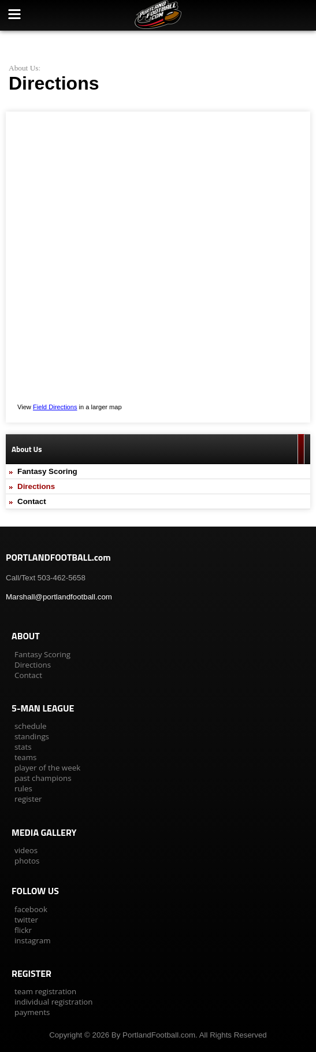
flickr (23, 930)
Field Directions (55, 406)
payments (32, 1012)
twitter (26, 919)
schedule (30, 726)
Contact (31, 501)
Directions (36, 486)
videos (26, 850)
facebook (30, 909)
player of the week (47, 767)
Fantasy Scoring (47, 471)
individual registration (53, 1002)
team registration (45, 991)
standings (31, 736)
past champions (43, 778)
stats (23, 747)
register (28, 799)
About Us (23, 68)
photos (26, 860)
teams (25, 757)
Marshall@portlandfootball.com (59, 596)
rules (23, 788)
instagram (32, 940)
